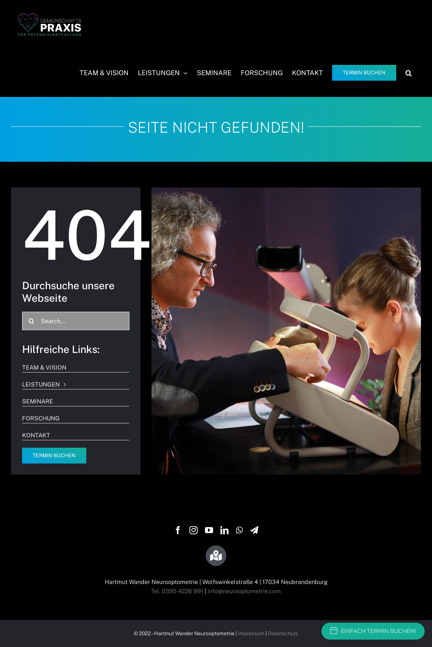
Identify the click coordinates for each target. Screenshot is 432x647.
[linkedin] (224, 530)
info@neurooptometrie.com (244, 591)
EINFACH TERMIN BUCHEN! (373, 631)
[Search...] (75, 321)
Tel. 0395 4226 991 (177, 591)
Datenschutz (283, 633)
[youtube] (209, 530)
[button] (408, 73)
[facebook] (178, 530)
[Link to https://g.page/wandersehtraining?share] (216, 555)
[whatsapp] (239, 530)
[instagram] (193, 530)
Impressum (251, 633)
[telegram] (254, 530)
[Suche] (31, 321)
